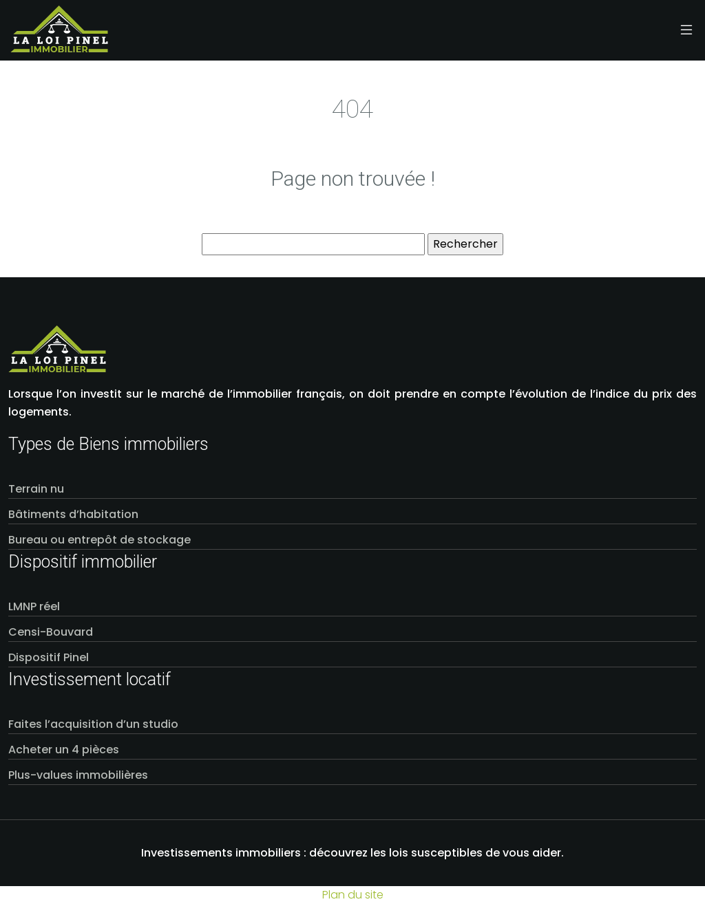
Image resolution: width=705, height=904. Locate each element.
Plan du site (352, 895)
